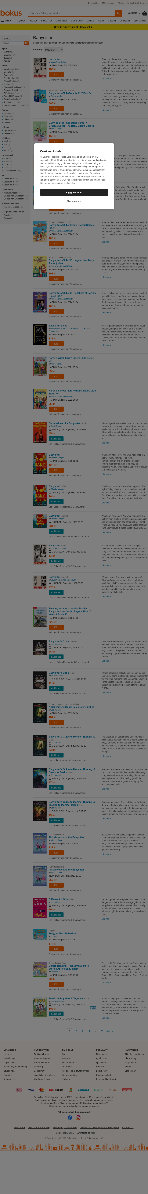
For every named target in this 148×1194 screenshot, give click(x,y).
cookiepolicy (69, 183)
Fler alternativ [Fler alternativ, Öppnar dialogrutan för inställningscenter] (74, 201)
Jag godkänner (74, 192)
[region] (74, 176)
